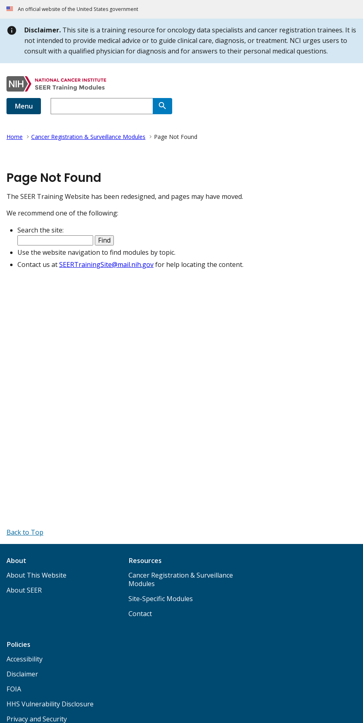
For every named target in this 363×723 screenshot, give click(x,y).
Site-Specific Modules (160, 598)
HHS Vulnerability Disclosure (50, 704)
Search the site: (40, 230)
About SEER (24, 590)
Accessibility (24, 659)
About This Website (36, 575)
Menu (24, 106)
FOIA (13, 689)
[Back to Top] (24, 532)
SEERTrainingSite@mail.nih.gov (106, 264)
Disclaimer (22, 674)
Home (14, 137)
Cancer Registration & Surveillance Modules (88, 137)
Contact (140, 613)
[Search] (162, 106)
